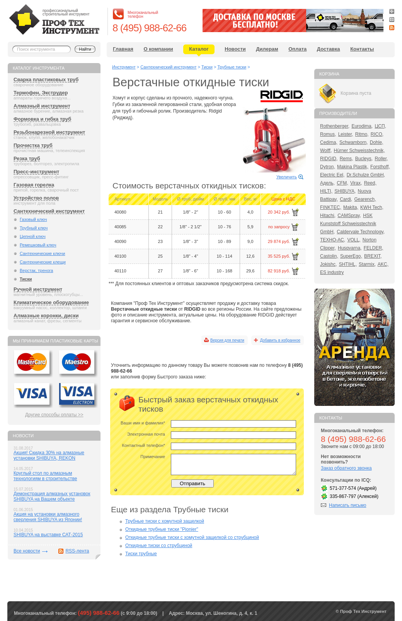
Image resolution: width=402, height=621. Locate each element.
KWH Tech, (371, 207)
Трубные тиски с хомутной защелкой (164, 521)
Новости (235, 49)
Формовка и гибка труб (42, 119)
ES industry (332, 272)
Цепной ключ (33, 236)
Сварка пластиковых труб (46, 79)
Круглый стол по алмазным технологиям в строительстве (45, 475)
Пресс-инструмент (36, 171)
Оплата (297, 49)
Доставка (328, 49)
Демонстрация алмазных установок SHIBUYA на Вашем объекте (52, 496)
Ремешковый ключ (38, 245)
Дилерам (267, 49)
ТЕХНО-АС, (332, 240)
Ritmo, (362, 134)
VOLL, (353, 240)
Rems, (346, 158)
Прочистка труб (33, 145)
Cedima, (328, 142)
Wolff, (326, 150)
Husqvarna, (349, 248)
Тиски (26, 279)
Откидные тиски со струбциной (158, 545)
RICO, (377, 134)
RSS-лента (77, 551)
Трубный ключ (34, 228)
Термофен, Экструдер (41, 93)
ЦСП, (380, 126)
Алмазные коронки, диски (46, 315)
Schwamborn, (353, 142)
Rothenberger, (334, 126)
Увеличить (286, 176)
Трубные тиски (231, 67)
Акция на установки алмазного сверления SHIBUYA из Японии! (48, 517)
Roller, (381, 158)
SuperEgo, (351, 256)
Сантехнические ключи (42, 253)
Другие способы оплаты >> (54, 414)
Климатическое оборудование (51, 302)
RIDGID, (328, 158)
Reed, (370, 183)
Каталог (198, 49)
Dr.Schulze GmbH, (366, 175)
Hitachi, (328, 215)
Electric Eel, (332, 175)
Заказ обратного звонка (346, 468)
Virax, (356, 183)
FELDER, (373, 248)
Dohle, (376, 142)
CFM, (342, 183)
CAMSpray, (349, 215)
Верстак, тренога (36, 270)
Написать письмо (347, 505)
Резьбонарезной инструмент (49, 132)
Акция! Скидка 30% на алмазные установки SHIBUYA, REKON (49, 455)
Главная (123, 49)
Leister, (345, 134)
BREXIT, (373, 256)
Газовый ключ (33, 219)
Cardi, (346, 199)
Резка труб (27, 158)
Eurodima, (362, 126)
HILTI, (326, 191)
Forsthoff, (380, 166)
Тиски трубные (141, 553)
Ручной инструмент (38, 289)
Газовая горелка (34, 185)
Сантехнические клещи (43, 262)
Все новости (27, 551)
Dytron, (327, 166)
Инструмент (124, 67)
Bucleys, (364, 158)
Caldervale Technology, (361, 231)
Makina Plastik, (352, 166)
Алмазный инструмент (42, 106)
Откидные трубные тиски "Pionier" (161, 529)
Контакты (362, 49)
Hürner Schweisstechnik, (359, 150)
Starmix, (367, 264)
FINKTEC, (330, 207)
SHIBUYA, (345, 191)
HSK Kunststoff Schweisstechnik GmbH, (348, 223)
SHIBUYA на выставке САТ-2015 (48, 534)
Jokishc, (328, 264)
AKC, (383, 264)
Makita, (350, 207)
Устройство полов (36, 198)
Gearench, (365, 199)
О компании (158, 49)
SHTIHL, (348, 264)
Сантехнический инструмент (49, 211)
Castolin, (329, 256)
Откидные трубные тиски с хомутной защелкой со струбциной (192, 537)
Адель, (327, 183)
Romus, (328, 134)
